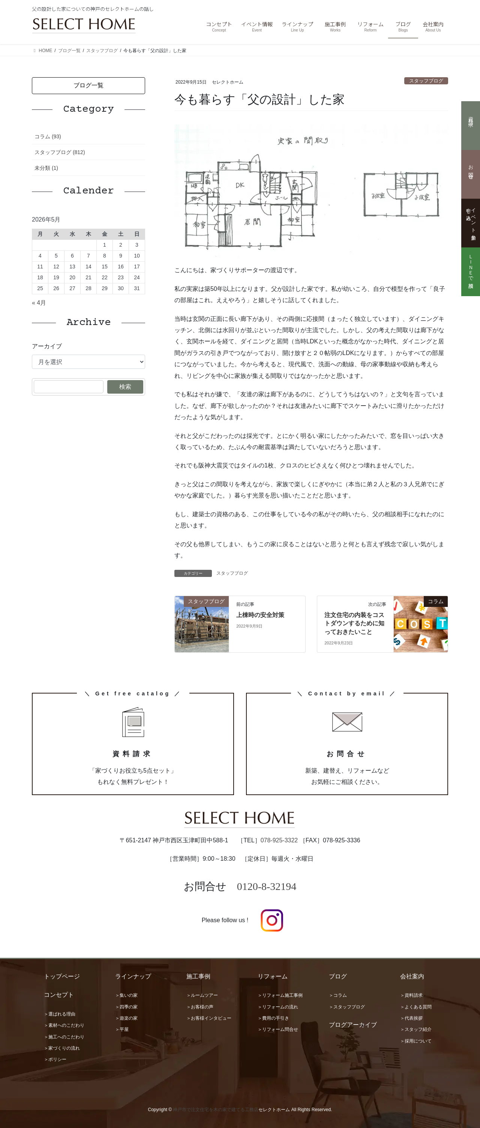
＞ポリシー (55, 1059)
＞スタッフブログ (347, 1007)
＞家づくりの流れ (62, 1048)
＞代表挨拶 (411, 1018)
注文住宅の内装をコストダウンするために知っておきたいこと (354, 623)
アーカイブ (47, 346)
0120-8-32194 (267, 886)
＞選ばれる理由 (59, 1014)
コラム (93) (47, 136)
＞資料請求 (411, 995)
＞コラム (338, 995)
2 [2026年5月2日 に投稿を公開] (120, 245)
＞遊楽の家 (126, 1018)
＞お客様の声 (199, 1007)
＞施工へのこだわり (64, 1037)
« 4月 (39, 303)
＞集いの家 (126, 995)
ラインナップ (133, 976)
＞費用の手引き (273, 1018)
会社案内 (412, 976)
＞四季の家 (126, 1007)
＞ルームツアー (202, 995)
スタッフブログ (426, 81)
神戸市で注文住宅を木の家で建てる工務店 (215, 1109)
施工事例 (198, 976)
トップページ (62, 976)
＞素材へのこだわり (64, 1025)
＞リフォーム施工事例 (280, 995)
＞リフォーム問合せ (278, 1029)
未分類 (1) (46, 168)
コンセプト (59, 995)
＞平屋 (122, 1029)
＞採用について (416, 1041)
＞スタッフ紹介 (416, 1029)
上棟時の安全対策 (260, 615)
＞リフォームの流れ (278, 1007)
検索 (125, 386)
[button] (88, 85)
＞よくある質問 (416, 1007)
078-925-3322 (279, 840)
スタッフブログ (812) (59, 152)
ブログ (338, 976)
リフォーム (273, 976)
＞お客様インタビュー (208, 1018)
